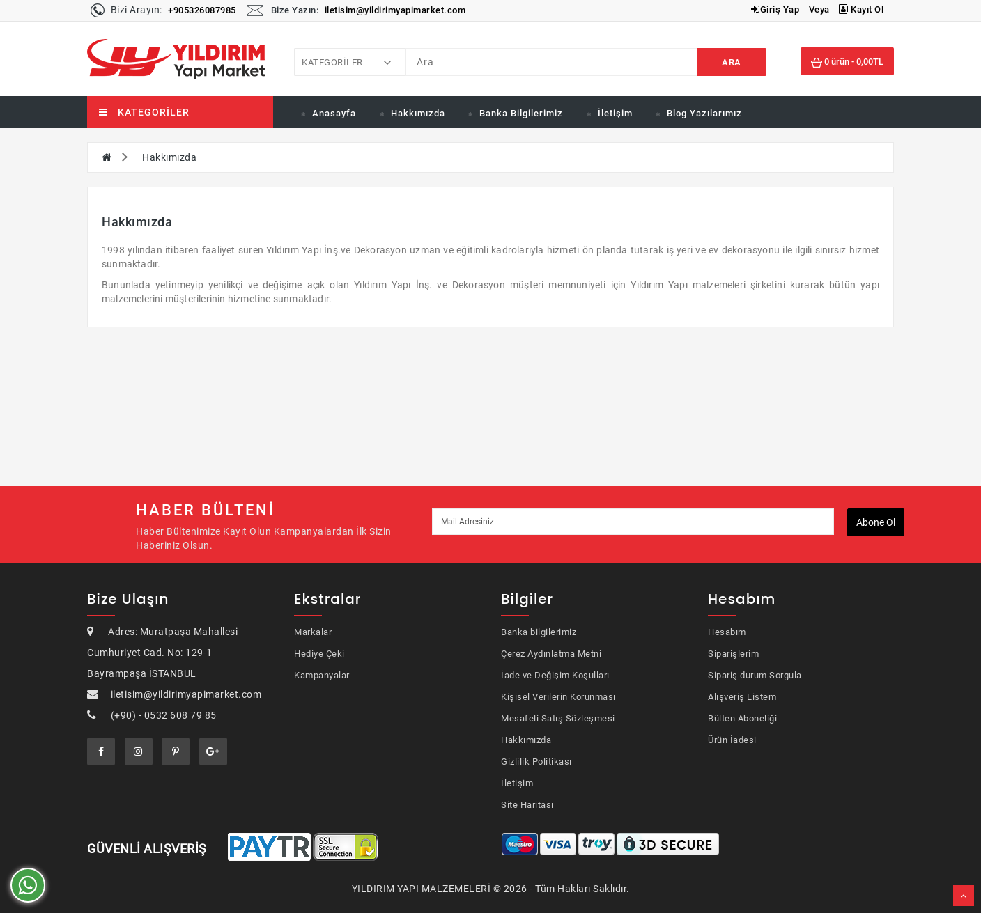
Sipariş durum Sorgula (755, 675)
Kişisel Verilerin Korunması (558, 697)
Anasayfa (334, 113)
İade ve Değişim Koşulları (555, 675)
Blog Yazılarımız (704, 113)
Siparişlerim (733, 653)
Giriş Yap (775, 9)
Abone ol (875, 522)
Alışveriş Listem (742, 697)
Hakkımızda (418, 113)
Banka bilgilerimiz (538, 632)
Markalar (313, 632)
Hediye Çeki (319, 653)
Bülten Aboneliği (742, 718)
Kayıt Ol (861, 9)
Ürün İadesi (732, 740)
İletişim (615, 113)
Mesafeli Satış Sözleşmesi (558, 718)
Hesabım (727, 632)
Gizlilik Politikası (536, 761)
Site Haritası (527, 804)
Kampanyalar (322, 675)
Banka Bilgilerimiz (521, 113)
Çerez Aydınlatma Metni (551, 653)
